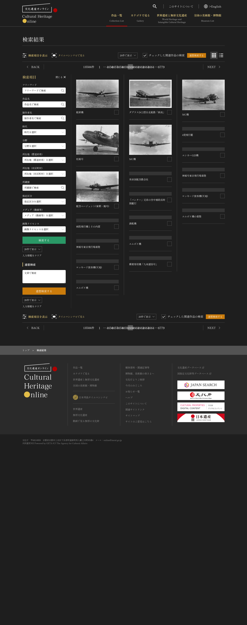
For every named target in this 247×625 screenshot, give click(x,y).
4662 (140, 67)
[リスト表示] (221, 55)
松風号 (80, 159)
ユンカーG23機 (190, 208)
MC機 (132, 159)
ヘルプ (129, 557)
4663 (145, 67)
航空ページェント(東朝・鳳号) (92, 206)
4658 (120, 67)
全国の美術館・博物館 (207, 18)
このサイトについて (181, 6)
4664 (151, 67)
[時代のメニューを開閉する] (44, 132)
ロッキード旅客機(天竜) (89, 348)
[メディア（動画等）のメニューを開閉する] (44, 215)
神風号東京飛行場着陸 (88, 301)
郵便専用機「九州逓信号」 (143, 460)
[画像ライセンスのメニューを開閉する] (44, 229)
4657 (114, 67)
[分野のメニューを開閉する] (44, 146)
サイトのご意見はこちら (138, 581)
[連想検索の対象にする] (116, 112)
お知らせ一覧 (132, 551)
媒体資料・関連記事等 (137, 527)
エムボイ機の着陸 (191, 351)
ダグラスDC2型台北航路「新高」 (147, 112)
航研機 (80, 112)
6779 (161, 67)
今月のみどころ (133, 545)
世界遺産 (78, 569)
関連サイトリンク (135, 569)
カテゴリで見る (140, 18)
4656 (109, 67)
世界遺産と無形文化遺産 (172, 18)
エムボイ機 (82, 396)
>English (212, 6)
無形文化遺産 (80, 575)
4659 (125, 67)
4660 (130, 67)
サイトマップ (132, 575)
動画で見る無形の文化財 (86, 581)
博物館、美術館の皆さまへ (139, 533)
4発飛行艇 (187, 161)
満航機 (133, 305)
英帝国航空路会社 (139, 206)
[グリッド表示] (213, 55)
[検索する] (63, 91)
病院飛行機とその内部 (88, 254)
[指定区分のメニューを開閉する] (44, 202)
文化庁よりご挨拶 (135, 539)
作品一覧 (117, 18)
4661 (135, 67)
